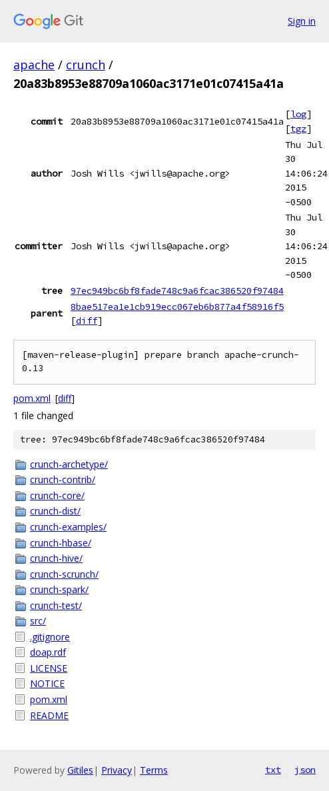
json (305, 770)
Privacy (116, 770)
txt (273, 770)
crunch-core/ (57, 495)
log (298, 114)
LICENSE (48, 668)
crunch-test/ (56, 605)
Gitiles (80, 770)
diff (86, 321)
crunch (85, 65)
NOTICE (47, 683)
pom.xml (32, 398)
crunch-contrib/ (62, 479)
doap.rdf (48, 652)
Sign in (302, 21)
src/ (38, 620)
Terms (154, 770)
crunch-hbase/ (60, 542)
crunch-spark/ (59, 589)
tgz (298, 129)
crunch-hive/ (56, 558)
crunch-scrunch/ (64, 574)
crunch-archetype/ (69, 464)
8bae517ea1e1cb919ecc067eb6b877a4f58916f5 (177, 307)
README (49, 715)
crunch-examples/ (68, 526)
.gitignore (50, 636)
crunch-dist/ (55, 510)
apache (34, 65)
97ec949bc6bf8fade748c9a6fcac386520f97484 (177, 291)
